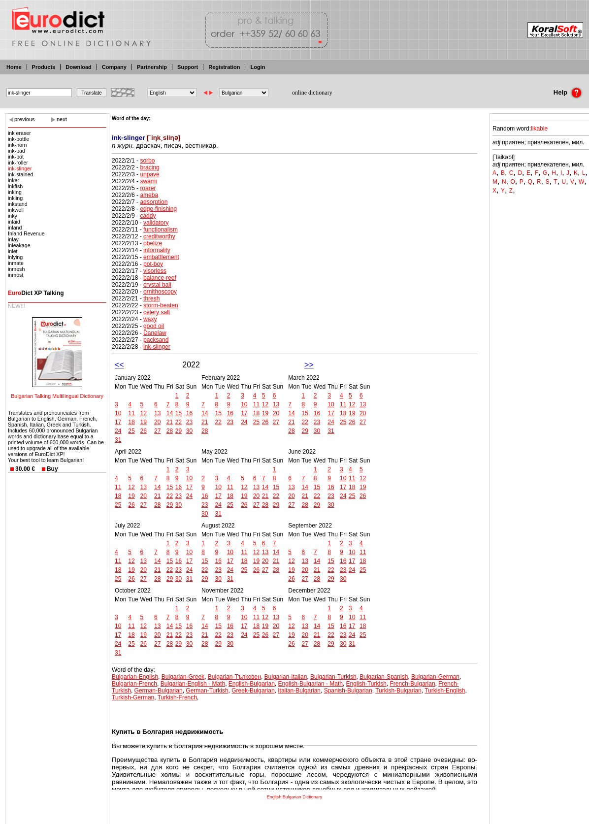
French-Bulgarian (412, 683)
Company (114, 67)
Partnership (152, 67)
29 (178, 431)
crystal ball (157, 284)
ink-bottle (18, 139)
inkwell (16, 210)
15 (178, 413)
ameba (149, 195)
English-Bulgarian (252, 683)
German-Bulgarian (158, 690)
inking (15, 192)
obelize (152, 243)
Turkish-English (445, 690)
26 (143, 431)
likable (539, 128)
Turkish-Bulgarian (398, 690)
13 (157, 413)
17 (118, 422)
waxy (150, 319)
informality (156, 250)
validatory (155, 222)
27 (157, 431)
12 (143, 413)
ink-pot (16, 157)
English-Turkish (366, 683)
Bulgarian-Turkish (333, 676)
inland (15, 228)
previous (24, 119)
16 (189, 413)
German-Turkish (207, 690)
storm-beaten (160, 305)
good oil (153, 326)
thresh (151, 298)
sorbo (147, 160)
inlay (13, 239)
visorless (154, 270)
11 (131, 413)
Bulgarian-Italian (285, 676)
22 (178, 422)
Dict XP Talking (36, 293)
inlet (13, 251)
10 (118, 413)
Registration (224, 67)
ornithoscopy (160, 291)
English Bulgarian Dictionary (295, 796)
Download (78, 67)
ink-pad (16, 151)
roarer (148, 188)
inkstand (18, 204)
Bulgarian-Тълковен (234, 676)
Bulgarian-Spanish (384, 676)
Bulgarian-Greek (183, 676)
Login (257, 67)
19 (143, 422)
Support (187, 67)
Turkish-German (133, 697)
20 (157, 422)
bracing (149, 167)
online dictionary (312, 92)
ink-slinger (20, 168)
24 (118, 431)
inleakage (19, 245)
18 (131, 422)
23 (189, 422)
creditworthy (159, 236)
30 (189, 431)
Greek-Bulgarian (252, 690)
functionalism (160, 229)
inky (12, 216)
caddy (148, 215)
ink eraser (19, 133)
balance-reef (159, 277)
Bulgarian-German (435, 676)
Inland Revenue (26, 233)
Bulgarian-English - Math (193, 683)
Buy (52, 468)
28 (169, 431)
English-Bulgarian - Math (310, 683)
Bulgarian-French (134, 683)
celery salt (156, 312)
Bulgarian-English (135, 676)
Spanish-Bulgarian (348, 690)
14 (169, 413)
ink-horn (17, 145)
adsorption (153, 201)
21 (169, 422)
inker (13, 180)
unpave (149, 174)
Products (44, 67)
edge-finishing (158, 208)
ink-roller (18, 162)
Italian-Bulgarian (299, 690)
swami (148, 181)
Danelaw (154, 333)
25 (131, 431)
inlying (15, 257)
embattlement (161, 257)
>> (309, 365)
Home (14, 67)
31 (118, 439)
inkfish (15, 186)
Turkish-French (177, 697)
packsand (155, 339)
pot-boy (153, 264)
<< (119, 365)
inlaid (14, 222)
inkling (15, 198)
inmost (15, 275)
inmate (16, 263)
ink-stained (20, 174)
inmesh (16, 269)
